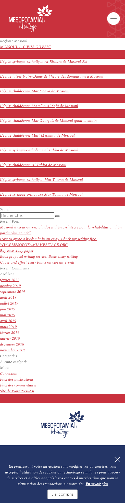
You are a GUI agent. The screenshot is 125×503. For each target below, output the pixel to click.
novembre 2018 (12, 350)
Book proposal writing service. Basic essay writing (39, 257)
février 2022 (9, 280)
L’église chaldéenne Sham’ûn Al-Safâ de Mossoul (39, 106)
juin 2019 (7, 309)
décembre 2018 (12, 344)
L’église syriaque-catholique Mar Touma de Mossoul (41, 180)
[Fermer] (117, 460)
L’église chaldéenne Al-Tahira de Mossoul (33, 165)
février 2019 (9, 333)
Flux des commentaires (18, 385)
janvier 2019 (10, 338)
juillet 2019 (9, 303)
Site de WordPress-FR (17, 391)
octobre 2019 (10, 286)
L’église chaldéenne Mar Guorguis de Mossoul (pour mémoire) (49, 121)
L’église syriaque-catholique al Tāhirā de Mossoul (39, 150)
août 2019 (8, 297)
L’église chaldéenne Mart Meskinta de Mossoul (37, 135)
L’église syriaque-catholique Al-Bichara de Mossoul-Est (43, 62)
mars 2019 (8, 327)
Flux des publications (16, 379)
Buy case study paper (16, 251)
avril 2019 (8, 321)
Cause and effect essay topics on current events (37, 262)
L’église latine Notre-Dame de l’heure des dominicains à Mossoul (51, 76)
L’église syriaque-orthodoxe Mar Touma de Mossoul (41, 194)
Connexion (8, 374)
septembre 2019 (12, 292)
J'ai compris (62, 494)
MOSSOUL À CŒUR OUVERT (25, 47)
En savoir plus (97, 484)
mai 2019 (7, 315)
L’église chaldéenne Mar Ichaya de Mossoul (34, 91)
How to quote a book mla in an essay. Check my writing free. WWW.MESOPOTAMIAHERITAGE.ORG (48, 242)
